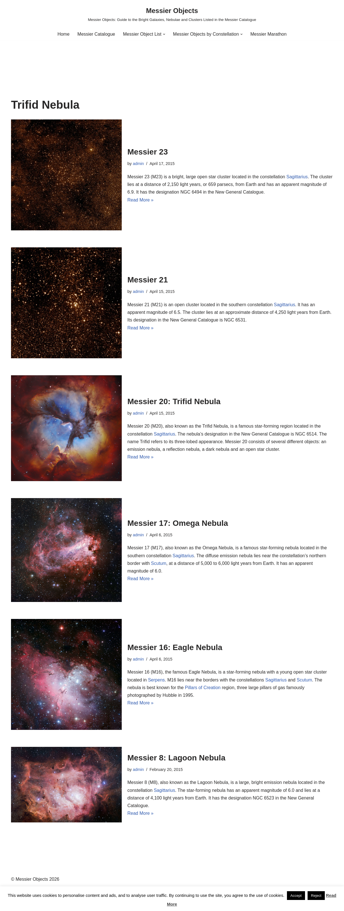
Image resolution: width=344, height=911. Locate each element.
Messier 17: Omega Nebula (177, 523)
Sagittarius (297, 176)
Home (63, 34)
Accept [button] (296, 895)
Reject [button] (316, 895)
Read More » (140, 200)
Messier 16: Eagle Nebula (174, 647)
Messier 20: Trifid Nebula (174, 401)
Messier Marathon (269, 34)
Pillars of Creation (203, 687)
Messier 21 (147, 279)
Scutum (158, 563)
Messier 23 (147, 151)
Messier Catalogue (96, 34)
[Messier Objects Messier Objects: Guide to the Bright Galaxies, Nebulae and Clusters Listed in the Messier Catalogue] (172, 14)
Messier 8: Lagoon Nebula (176, 757)
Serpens (156, 680)
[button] (164, 34)
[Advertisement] (172, 56)
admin (138, 163)
